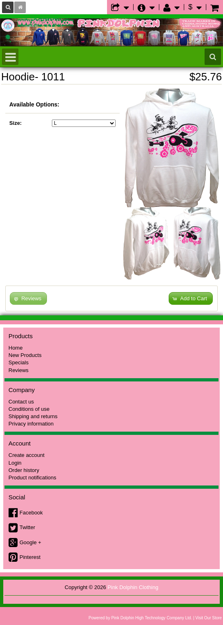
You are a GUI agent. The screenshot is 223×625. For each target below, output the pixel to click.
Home (16, 348)
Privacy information (31, 424)
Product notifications (32, 477)
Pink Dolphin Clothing (132, 587)
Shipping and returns (33, 416)
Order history (24, 470)
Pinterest (30, 557)
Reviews (19, 370)
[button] (191, 298)
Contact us (21, 402)
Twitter (27, 527)
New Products (25, 355)
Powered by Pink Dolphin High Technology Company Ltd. (140, 618)
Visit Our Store (208, 618)
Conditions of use (29, 409)
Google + (30, 542)
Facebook (31, 513)
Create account (27, 455)
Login (15, 463)
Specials (19, 362)
